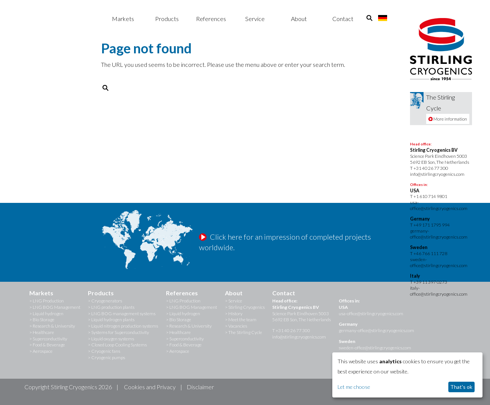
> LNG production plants (111, 307)
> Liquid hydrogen (46, 313)
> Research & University (52, 326)
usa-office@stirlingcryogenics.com (438, 205)
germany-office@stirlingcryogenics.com (438, 234)
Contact (342, 18)
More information (447, 118)
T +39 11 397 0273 (428, 282)
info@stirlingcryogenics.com (437, 174)
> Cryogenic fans (104, 351)
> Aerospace (41, 351)
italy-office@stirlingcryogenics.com (438, 291)
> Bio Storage (41, 319)
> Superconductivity (48, 339)
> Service (233, 301)
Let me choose (354, 387)
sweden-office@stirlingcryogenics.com (438, 262)
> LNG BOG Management (54, 307)
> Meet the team (240, 319)
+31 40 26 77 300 (430, 168)
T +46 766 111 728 (428, 253)
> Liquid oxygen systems (111, 339)
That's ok (461, 387)
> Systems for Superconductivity (118, 332)
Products (167, 18)
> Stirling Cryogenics (245, 307)
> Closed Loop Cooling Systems (117, 345)
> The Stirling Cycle (243, 332)
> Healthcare (41, 332)
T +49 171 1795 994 (430, 225)
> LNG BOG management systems (121, 313)
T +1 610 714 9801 (428, 196)
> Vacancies (236, 326)
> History (234, 313)
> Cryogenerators (105, 301)
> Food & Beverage (47, 345)
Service (255, 18)
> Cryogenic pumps (106, 357)
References (211, 18)
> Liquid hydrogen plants (111, 319)
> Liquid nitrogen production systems (123, 326)
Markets (123, 18)
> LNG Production (46, 301)
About (299, 18)
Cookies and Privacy (150, 386)
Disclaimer (200, 386)
